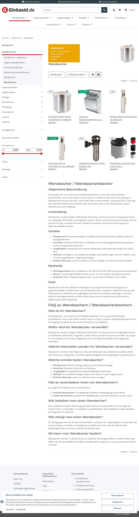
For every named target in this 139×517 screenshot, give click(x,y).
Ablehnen (117, 508)
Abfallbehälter (9, 51)
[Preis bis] (31, 149)
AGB (44, 486)
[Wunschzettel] (120, 10)
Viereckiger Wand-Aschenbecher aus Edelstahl (61, 165)
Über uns (18, 478)
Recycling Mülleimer (13, 67)
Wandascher (10, 82)
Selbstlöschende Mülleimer (16, 72)
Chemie (5, 117)
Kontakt (17, 483)
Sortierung (55, 74)
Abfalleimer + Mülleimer (15, 57)
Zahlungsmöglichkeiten (24, 488)
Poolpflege (7, 107)
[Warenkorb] (130, 10)
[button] (114, 10)
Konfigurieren (117, 502)
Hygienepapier (9, 92)
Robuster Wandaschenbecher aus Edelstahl (90, 118)
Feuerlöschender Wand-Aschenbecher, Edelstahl (59, 118)
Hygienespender (10, 87)
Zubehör (6, 121)
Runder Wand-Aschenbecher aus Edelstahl (123, 118)
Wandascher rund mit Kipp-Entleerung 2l (123, 165)
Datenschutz (48, 481)
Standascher (9, 77)
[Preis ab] (7, 149)
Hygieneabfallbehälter (14, 62)
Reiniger (6, 97)
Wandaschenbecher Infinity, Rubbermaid (92, 165)
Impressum (10, 510)
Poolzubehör (8, 112)
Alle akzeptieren (117, 496)
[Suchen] (71, 10)
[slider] (3, 153)
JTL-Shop (126, 514)
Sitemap (46, 490)
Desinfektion (8, 102)
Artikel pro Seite (76, 74)
